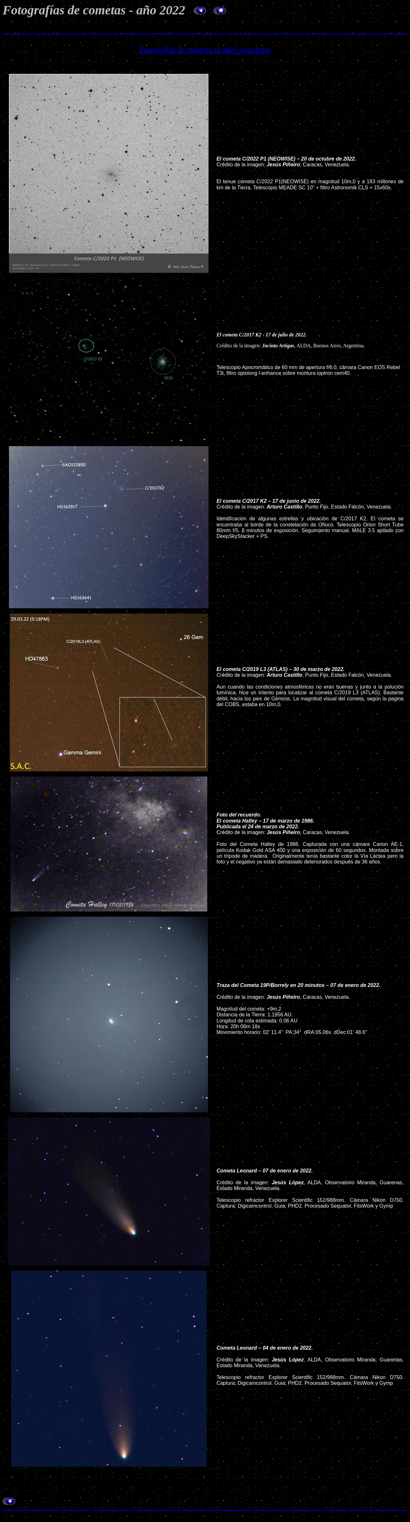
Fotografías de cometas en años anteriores (205, 49)
